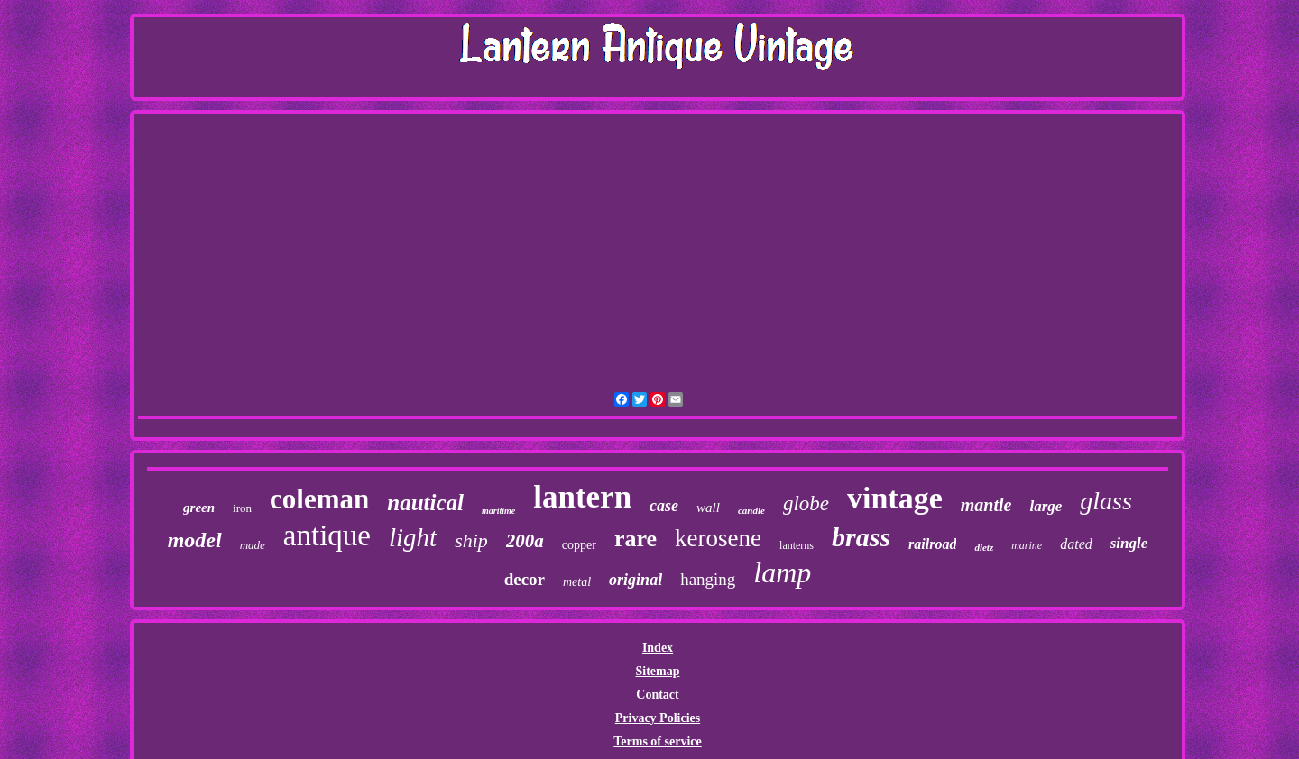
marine (1026, 545)
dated (1076, 544)
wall (708, 507)
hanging (707, 579)
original (635, 580)
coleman (319, 499)
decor (524, 579)
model (195, 540)
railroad (932, 544)
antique (327, 535)
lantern (582, 497)
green (199, 507)
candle (751, 510)
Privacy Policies (657, 718)
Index (657, 647)
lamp (782, 572)
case (664, 506)
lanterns (796, 545)
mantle (986, 505)
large (1045, 506)
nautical (425, 502)
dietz (983, 547)
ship (471, 540)
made (252, 545)
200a (525, 541)
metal (577, 582)
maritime (498, 511)
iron (242, 508)
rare (635, 539)
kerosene (718, 538)
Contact (657, 694)
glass (1106, 501)
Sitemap (657, 671)
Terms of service (657, 741)
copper (579, 545)
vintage (895, 498)
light (413, 537)
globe (806, 503)
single (1129, 543)
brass (861, 537)
